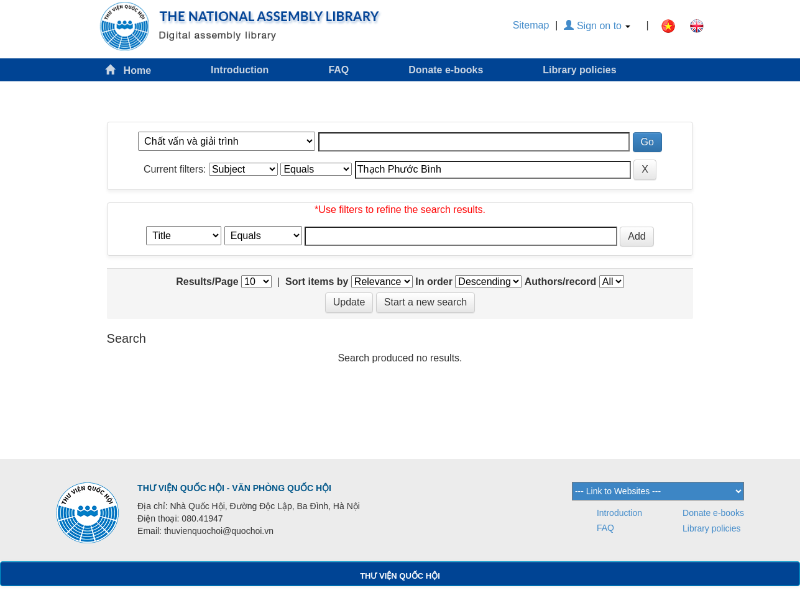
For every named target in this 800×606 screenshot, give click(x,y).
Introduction (240, 70)
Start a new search (425, 302)
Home (128, 70)
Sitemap (531, 25)
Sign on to (597, 25)
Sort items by (316, 281)
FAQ (338, 70)
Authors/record (561, 281)
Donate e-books (445, 70)
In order (434, 281)
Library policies (579, 70)
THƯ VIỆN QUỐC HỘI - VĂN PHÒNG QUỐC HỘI (234, 488)
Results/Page (207, 281)
